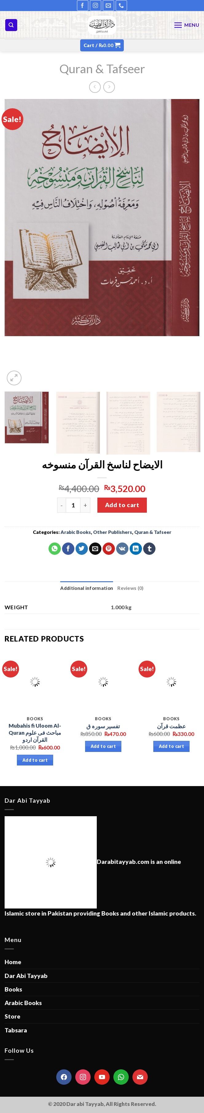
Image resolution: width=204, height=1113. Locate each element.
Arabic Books (76, 532)
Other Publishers (112, 532)
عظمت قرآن (171, 726)
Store (12, 1016)
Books (13, 989)
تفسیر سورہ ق (103, 726)
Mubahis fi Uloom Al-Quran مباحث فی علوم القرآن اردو (35, 732)
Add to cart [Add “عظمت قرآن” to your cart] (171, 746)
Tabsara (16, 1030)
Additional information (86, 588)
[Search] (11, 25)
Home (13, 961)
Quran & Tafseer (102, 68)
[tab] (86, 588)
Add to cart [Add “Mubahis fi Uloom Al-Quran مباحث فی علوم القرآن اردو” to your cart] (35, 760)
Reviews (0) (130, 588)
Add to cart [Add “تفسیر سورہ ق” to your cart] (103, 746)
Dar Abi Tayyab (26, 975)
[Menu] (186, 25)
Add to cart (122, 504)
